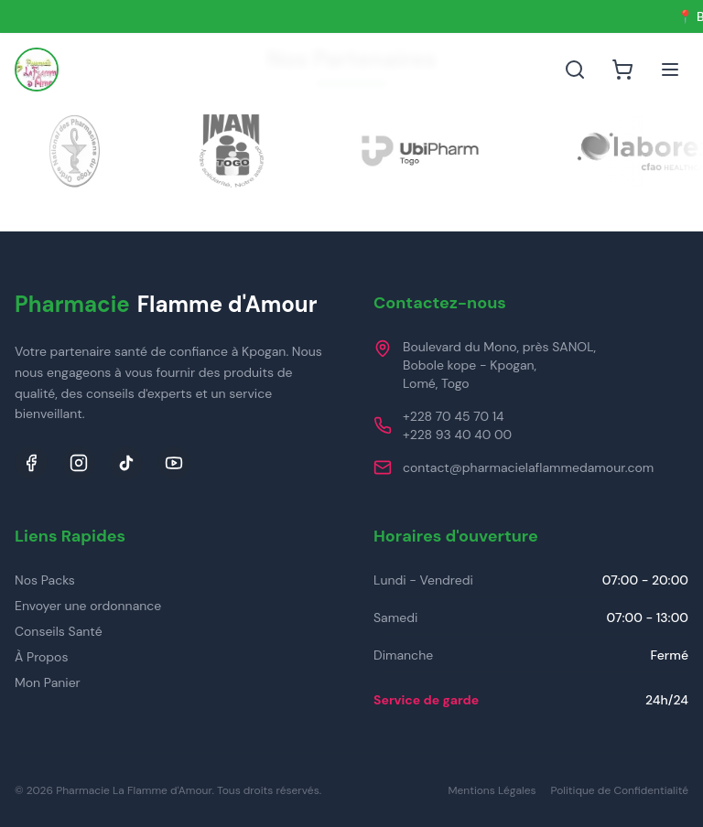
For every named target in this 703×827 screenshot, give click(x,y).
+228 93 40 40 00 (457, 434)
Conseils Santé (59, 631)
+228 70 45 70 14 (453, 416)
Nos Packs (45, 580)
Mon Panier (48, 682)
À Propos (41, 657)
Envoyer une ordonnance (88, 605)
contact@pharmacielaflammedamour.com (528, 467)
